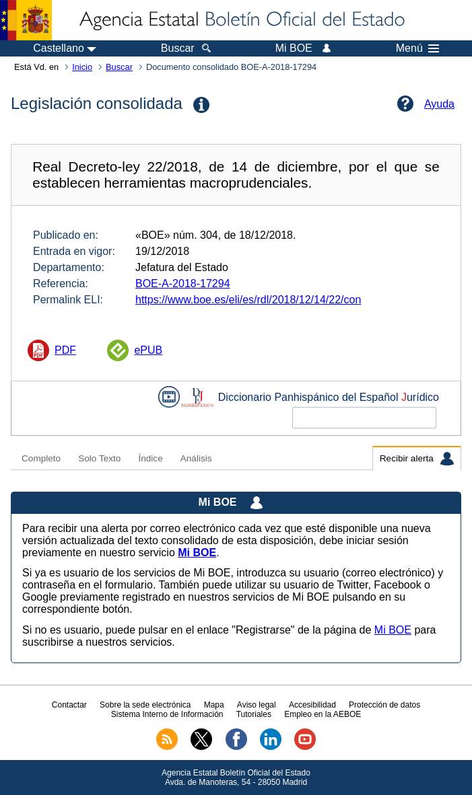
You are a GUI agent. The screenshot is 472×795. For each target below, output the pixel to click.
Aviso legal (256, 705)
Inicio (82, 67)
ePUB (148, 350)
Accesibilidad (312, 705)
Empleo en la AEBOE (322, 714)
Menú (417, 48)
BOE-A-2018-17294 (182, 283)
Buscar (119, 67)
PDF (65, 350)
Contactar (69, 705)
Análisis (196, 458)
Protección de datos (384, 705)
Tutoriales (253, 714)
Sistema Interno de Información (167, 714)
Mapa (214, 705)
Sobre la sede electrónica (145, 705)
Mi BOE (392, 630)
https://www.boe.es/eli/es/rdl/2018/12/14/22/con (248, 299)
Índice (150, 458)
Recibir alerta (417, 458)
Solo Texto (99, 458)
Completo (41, 458)
